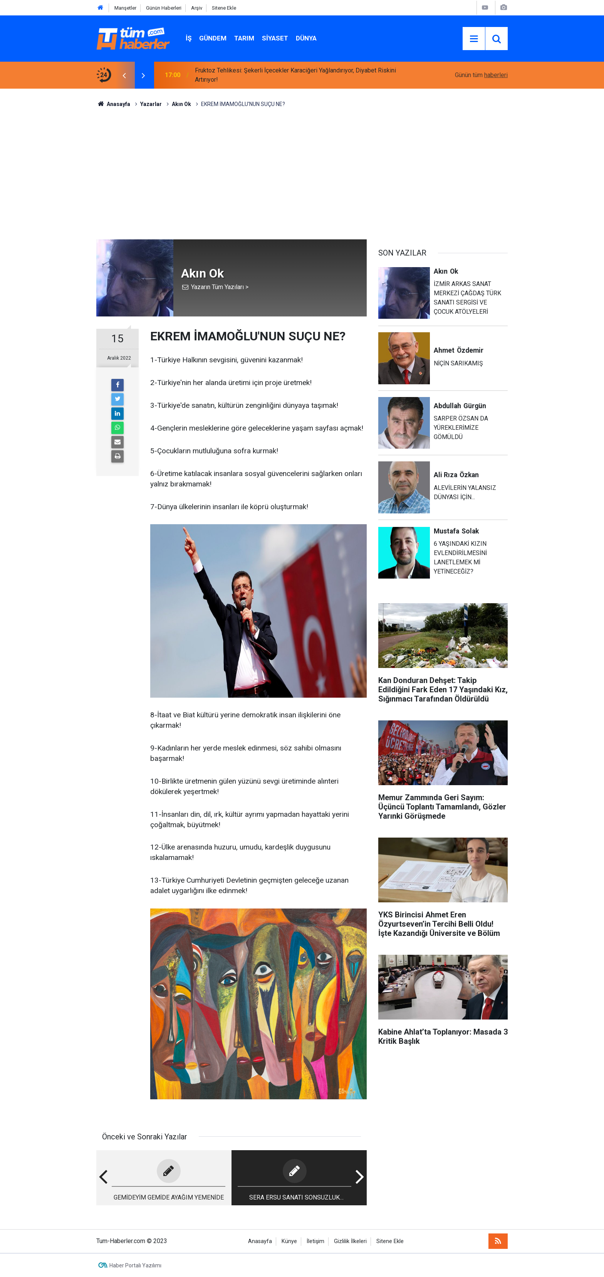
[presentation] (124, 75)
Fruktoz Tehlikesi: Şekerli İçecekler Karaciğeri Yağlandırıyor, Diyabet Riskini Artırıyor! (295, 75)
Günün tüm (481, 75)
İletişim (315, 1241)
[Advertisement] (302, 174)
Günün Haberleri (163, 8)
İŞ (188, 38)
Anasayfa (260, 1241)
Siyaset (275, 38)
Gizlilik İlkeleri (350, 1241)
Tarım (244, 38)
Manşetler (125, 8)
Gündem (212, 38)
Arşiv (196, 8)
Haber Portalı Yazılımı (135, 1265)
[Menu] (474, 39)
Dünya (306, 38)
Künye (289, 1241)
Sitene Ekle (224, 8)
